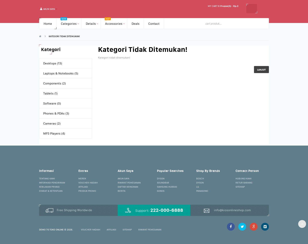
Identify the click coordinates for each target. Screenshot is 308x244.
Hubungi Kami (243, 178)
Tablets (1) (50, 93)
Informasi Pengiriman (52, 182)
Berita (121, 190)
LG (197, 186)
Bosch (200, 178)
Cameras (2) (51, 123)
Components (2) (54, 83)
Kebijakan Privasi (49, 186)
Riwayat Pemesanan (129, 182)
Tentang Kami (47, 178)
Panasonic (202, 190)
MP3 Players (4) (54, 133)
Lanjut (261, 69)
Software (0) (52, 103)
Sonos (160, 190)
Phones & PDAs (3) (56, 113)
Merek (82, 178)
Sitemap (240, 186)
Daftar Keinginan (128, 186)
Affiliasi (83, 186)
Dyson (160, 178)
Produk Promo (87, 190)
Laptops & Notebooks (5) (60, 73)
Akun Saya (123, 178)
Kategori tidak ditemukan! (64, 36)
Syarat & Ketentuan (50, 190)
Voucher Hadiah (88, 182)
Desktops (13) (52, 63)
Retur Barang (244, 182)
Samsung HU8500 (167, 186)
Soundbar (163, 182)
